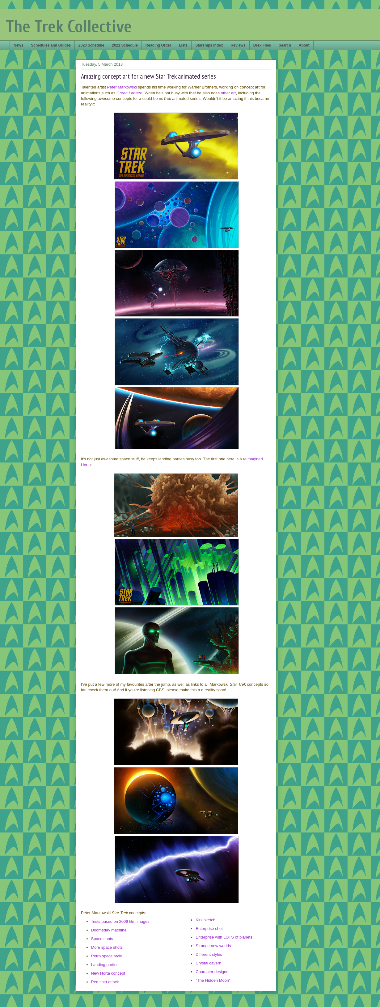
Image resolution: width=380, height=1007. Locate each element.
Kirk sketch (205, 920)
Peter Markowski (122, 87)
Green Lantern (129, 93)
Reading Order (158, 45)
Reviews (238, 45)
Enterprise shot (209, 928)
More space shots (107, 947)
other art (228, 93)
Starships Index (209, 45)
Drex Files (262, 45)
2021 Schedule (124, 45)
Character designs (212, 971)
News (18, 45)
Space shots (102, 938)
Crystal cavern (208, 963)
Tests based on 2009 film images (120, 921)
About (304, 45)
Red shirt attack (105, 982)
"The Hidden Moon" (213, 980)
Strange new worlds (213, 945)
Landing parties (105, 964)
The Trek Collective (69, 26)
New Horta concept (108, 973)
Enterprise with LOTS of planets (224, 937)
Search (285, 45)
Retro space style (106, 956)
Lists (183, 45)
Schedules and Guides (51, 45)
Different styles (209, 954)
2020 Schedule (91, 45)
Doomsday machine (109, 930)
